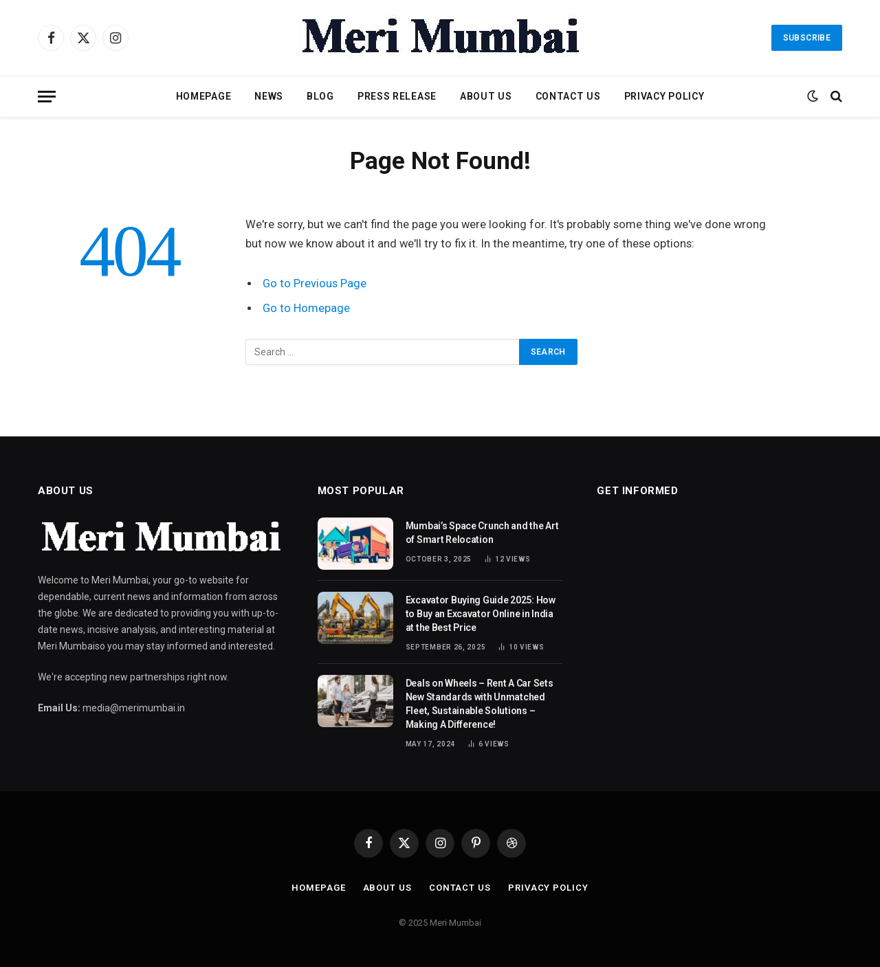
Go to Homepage (306, 308)
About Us (486, 96)
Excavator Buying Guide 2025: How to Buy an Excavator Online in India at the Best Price (481, 613)
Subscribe (806, 38)
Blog (320, 96)
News (268, 96)
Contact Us (568, 96)
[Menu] (47, 96)
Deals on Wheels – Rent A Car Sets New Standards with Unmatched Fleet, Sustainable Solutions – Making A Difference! (479, 704)
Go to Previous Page (314, 283)
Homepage (204, 96)
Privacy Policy (664, 96)
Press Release (397, 96)
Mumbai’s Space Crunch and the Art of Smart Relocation (482, 532)
